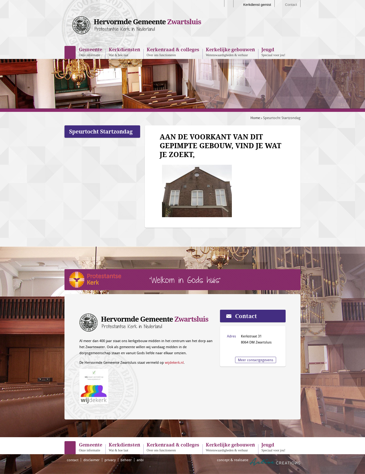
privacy (110, 459)
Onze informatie (90, 51)
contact (72, 459)
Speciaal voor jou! (273, 51)
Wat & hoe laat (124, 51)
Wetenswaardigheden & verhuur (230, 51)
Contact (291, 5)
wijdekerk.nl (174, 362)
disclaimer (91, 459)
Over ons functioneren (173, 51)
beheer (126, 459)
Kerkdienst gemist (257, 5)
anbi (140, 459)
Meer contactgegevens (255, 359)
